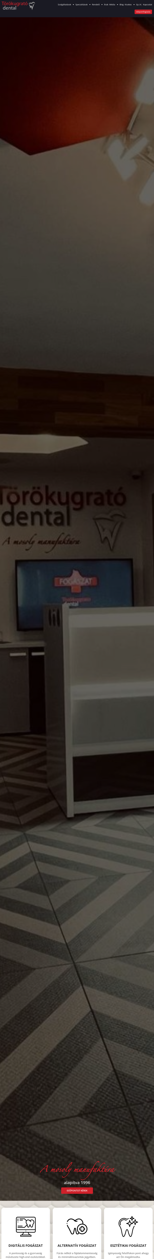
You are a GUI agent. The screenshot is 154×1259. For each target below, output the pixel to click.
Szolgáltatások (66, 4)
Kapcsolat (147, 4)
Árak (106, 4)
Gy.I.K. (139, 4)
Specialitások (83, 4)
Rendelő (97, 4)
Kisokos (130, 4)
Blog (122, 4)
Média (113, 4)
